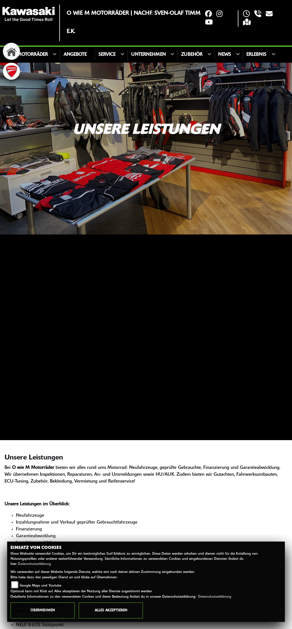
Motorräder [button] (32, 54)
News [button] (224, 54)
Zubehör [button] (191, 54)
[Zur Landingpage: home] (11, 51)
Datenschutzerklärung (34, 564)
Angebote (75, 54)
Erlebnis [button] (256, 54)
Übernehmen (43, 610)
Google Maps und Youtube (40, 585)
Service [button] (106, 54)
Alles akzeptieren (111, 610)
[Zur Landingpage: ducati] (11, 71)
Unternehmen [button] (148, 54)
